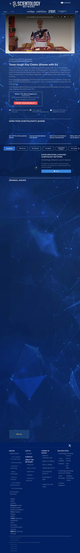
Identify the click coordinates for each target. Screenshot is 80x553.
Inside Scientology (16, 462)
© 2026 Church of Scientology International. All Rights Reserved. (24, 542)
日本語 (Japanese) (16, 518)
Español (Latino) (15, 507)
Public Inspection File (15, 538)
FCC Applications (14, 540)
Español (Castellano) (16, 510)
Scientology (62, 453)
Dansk (12, 501)
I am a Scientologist (16, 488)
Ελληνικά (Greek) (16, 505)
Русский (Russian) (16, 527)
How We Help (67, 466)
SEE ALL (19, 434)
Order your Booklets (59, 111)
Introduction (30, 464)
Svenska (13, 529)
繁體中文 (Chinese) (16, 531)
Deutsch (13, 503)
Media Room (30, 471)
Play (56, 171)
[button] (78, 148)
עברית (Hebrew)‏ (15, 512)
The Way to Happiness (21, 80)
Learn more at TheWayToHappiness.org (40, 111)
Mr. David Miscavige (61, 165)
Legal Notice (13, 550)
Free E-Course (20, 111)
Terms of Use (13, 544)
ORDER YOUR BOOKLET (25, 103)
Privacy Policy (13, 548)
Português (13, 525)
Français (13, 533)
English (12, 499)
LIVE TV (28, 451)
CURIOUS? (28, 457)
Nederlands (14, 520)
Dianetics (61, 463)
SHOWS (12, 451)
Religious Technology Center (70, 478)
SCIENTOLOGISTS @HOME (20, 59)
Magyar (12, 514)
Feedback (29, 475)
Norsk (12, 523)
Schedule (29, 453)
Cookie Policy (13, 546)
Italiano (12, 516)
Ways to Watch (31, 468)
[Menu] (10, 3)
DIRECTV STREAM (48, 461)
